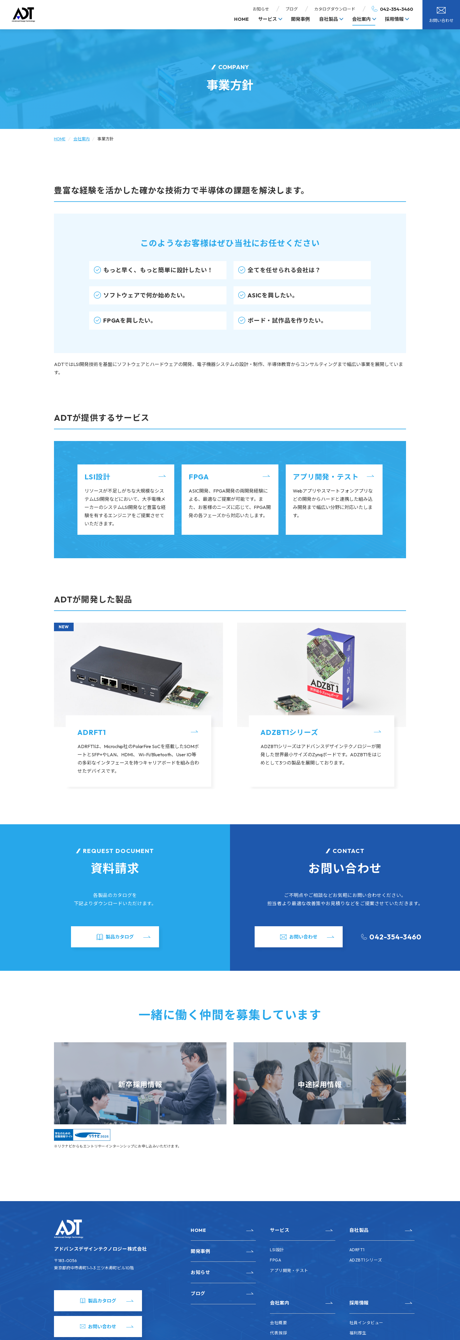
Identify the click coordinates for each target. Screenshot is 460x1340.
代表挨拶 (278, 1333)
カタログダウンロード (334, 9)
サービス (267, 19)
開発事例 (300, 19)
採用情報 (394, 19)
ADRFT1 (91, 732)
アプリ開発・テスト (326, 476)
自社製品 (328, 19)
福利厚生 (357, 1333)
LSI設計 (97, 476)
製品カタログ (120, 937)
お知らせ (261, 9)
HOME (241, 19)
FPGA (199, 476)
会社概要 (278, 1322)
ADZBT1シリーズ (289, 732)
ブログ (291, 9)
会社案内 (361, 19)
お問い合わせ (441, 20)
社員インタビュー (366, 1322)
